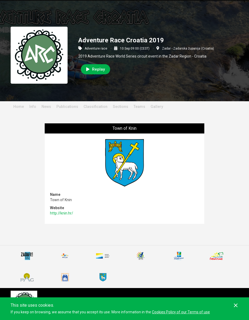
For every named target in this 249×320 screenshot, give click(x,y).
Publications (67, 106)
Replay (95, 69)
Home (18, 106)
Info (32, 106)
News (46, 106)
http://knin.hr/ (61, 213)
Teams (139, 106)
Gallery (157, 106)
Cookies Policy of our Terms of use (181, 312)
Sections (120, 106)
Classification (95, 106)
